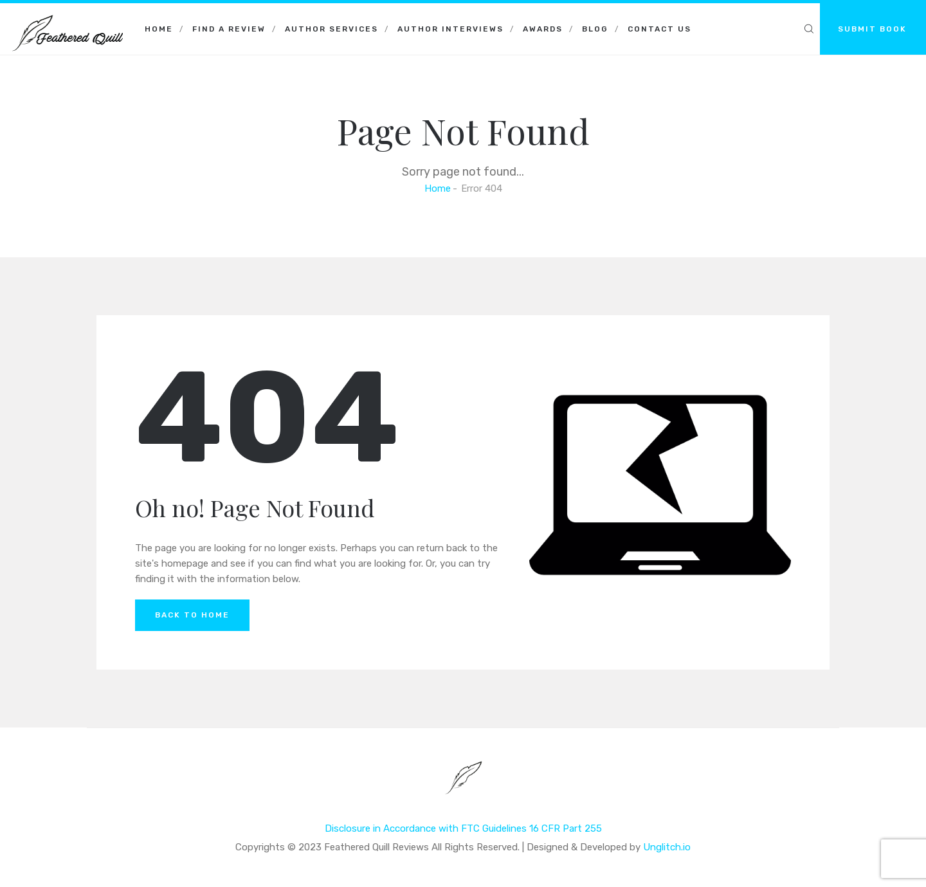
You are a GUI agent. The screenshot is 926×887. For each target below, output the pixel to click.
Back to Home (192, 614)
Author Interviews (450, 28)
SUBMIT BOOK (872, 28)
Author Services (331, 28)
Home (159, 28)
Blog (595, 28)
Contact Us (659, 28)
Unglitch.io (667, 847)
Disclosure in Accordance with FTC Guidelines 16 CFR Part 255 (463, 828)
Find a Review (229, 28)
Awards (543, 28)
